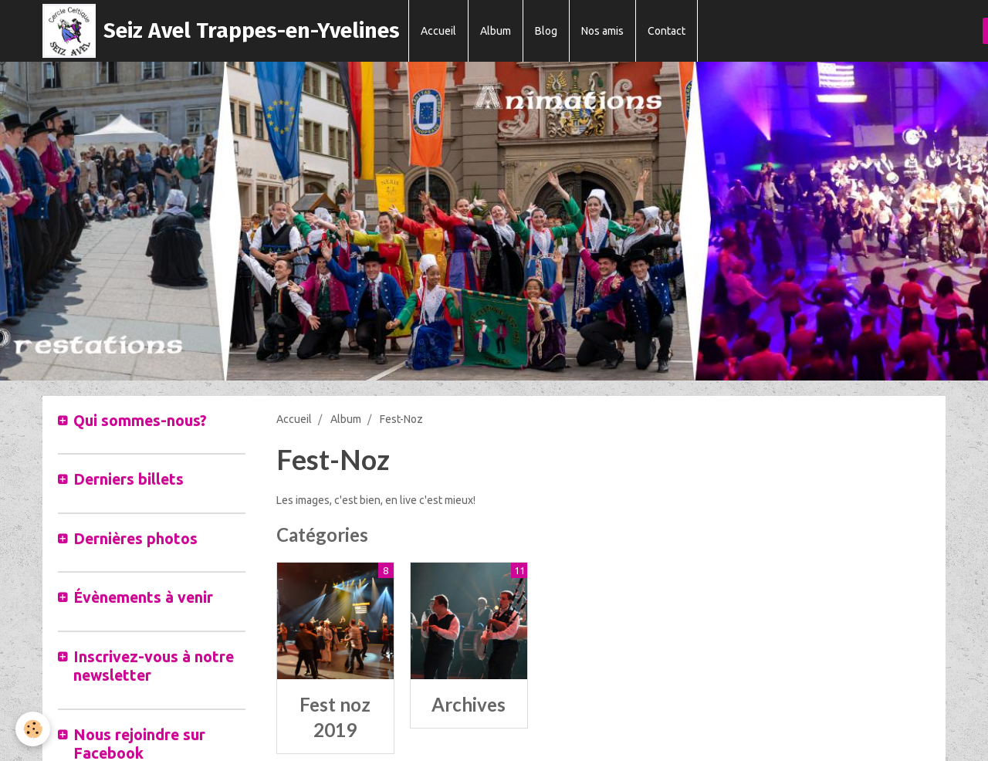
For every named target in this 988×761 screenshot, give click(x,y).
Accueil (438, 31)
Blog (546, 31)
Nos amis (602, 31)
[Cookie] (32, 729)
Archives (468, 704)
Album (495, 31)
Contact (666, 31)
